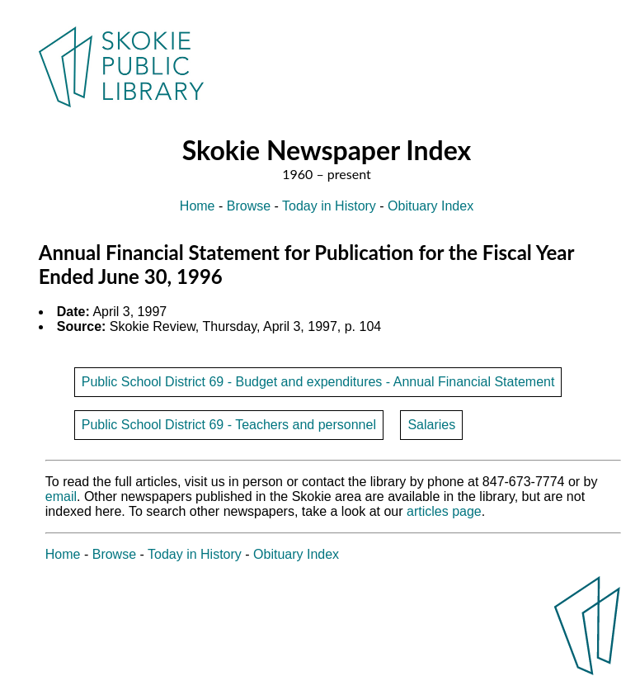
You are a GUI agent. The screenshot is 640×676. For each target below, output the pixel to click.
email (61, 496)
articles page (444, 511)
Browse (249, 206)
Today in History (329, 206)
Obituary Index (430, 206)
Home (197, 206)
